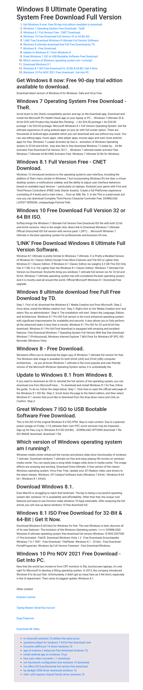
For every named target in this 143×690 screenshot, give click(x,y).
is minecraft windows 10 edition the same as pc (51, 638)
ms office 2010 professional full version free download (55, 666)
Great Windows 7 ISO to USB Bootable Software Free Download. (60, 56)
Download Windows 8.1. (37, 64)
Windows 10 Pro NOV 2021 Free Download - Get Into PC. (56, 72)
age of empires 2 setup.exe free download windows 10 (55, 650)
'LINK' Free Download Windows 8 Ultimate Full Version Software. (61, 40)
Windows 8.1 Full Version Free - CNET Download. (52, 32)
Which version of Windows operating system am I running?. (58, 60)
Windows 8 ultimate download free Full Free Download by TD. (59, 44)
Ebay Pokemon (25, 618)
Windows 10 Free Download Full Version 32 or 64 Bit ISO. (56, 36)
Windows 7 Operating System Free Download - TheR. (54, 28)
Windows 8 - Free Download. (40, 48)
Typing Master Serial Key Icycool (36, 607)
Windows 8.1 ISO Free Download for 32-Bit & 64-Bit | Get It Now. (60, 68)
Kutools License (26, 597)
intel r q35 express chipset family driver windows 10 (54, 674)
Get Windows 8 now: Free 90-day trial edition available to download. (63, 24)
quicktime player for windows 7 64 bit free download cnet (57, 642)
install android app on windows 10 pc (45, 654)
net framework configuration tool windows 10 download (56, 662)
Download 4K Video (28, 629)
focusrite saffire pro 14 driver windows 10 (47, 646)
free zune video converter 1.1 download (46, 658)
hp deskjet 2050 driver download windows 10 (50, 670)
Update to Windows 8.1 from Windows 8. (47, 52)
